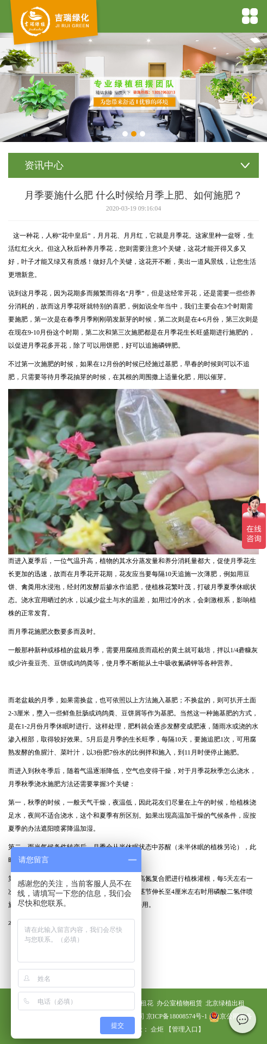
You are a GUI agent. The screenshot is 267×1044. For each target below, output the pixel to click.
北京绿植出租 (225, 1003)
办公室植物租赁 (179, 1003)
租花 (146, 1003)
